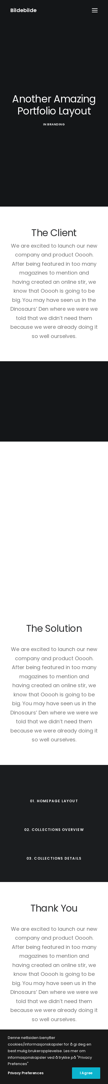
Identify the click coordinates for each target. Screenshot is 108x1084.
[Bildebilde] (23, 10)
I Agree (86, 1073)
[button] (95, 10)
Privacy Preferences (25, 1073)
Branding (56, 124)
